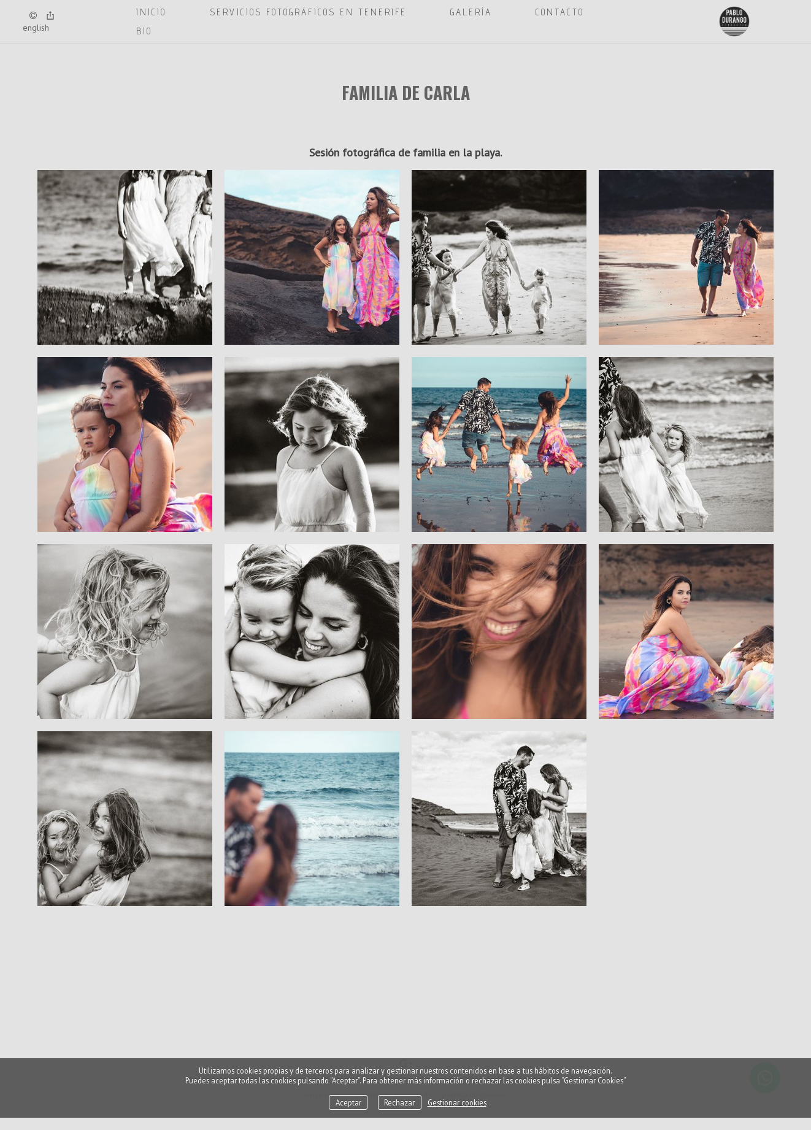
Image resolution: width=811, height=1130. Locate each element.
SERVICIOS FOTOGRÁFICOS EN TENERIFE (308, 12)
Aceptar (348, 1102)
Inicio (151, 12)
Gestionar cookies (457, 1102)
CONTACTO (560, 12)
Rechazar (399, 1102)
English (36, 27)
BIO (144, 31)
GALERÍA (471, 12)
